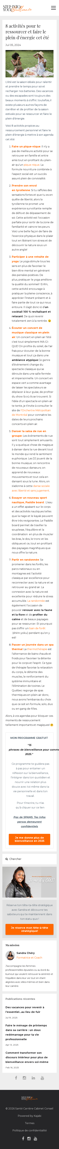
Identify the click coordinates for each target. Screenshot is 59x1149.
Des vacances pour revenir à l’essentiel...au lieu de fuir (25, 1009)
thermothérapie (37, 649)
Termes (29, 1123)
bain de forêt (37, 628)
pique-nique (31, 164)
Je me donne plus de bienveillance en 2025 (29, 839)
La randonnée (36, 600)
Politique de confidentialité (29, 1130)
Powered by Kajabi (29, 1115)
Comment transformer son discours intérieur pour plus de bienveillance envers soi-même (27, 1057)
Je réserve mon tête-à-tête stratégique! (29, 929)
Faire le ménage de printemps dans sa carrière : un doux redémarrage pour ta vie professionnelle (26, 1032)
